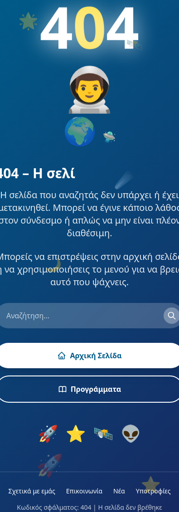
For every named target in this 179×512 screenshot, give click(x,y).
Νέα (119, 491)
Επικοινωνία (84, 491)
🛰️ (103, 433)
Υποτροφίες (153, 491)
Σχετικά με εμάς (31, 491)
